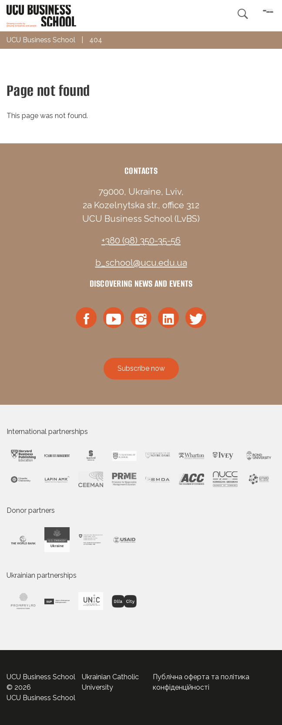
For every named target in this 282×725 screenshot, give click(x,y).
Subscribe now (141, 368)
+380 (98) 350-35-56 (141, 240)
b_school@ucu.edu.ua (141, 262)
